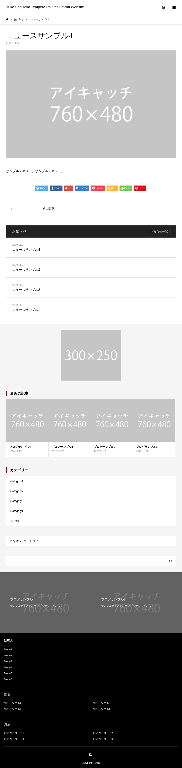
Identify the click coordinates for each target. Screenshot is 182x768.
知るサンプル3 (101, 703)
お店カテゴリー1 (14, 732)
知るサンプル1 (101, 709)
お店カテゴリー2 (103, 732)
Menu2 (8, 655)
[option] (45, 602)
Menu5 (8, 673)
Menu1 (8, 649)
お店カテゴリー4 (103, 738)
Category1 (16, 481)
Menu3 (8, 661)
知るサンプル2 (12, 709)
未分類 (14, 521)
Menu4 (8, 667)
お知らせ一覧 (159, 231)
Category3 (16, 501)
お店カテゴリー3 (14, 738)
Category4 (16, 511)
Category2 (16, 491)
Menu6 (8, 679)
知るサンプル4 (12, 703)
